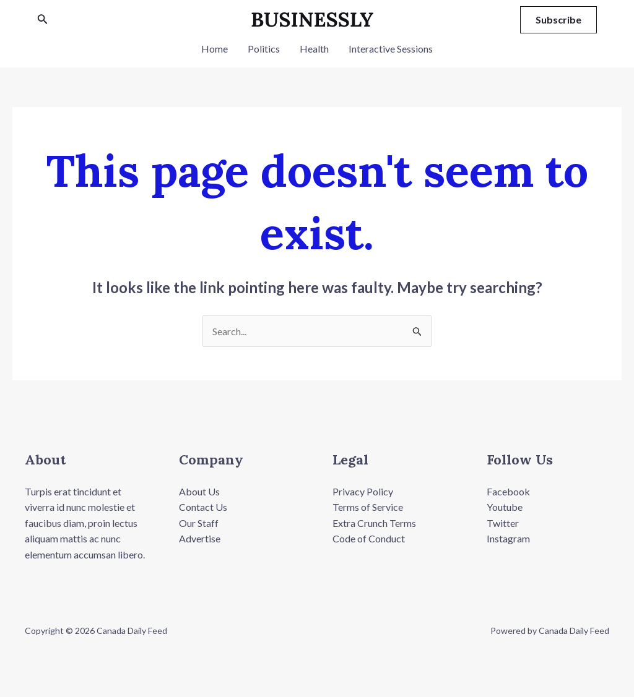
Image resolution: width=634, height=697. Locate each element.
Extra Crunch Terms (374, 523)
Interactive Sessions (391, 48)
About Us (199, 491)
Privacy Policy (362, 491)
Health (314, 48)
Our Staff (199, 523)
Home (214, 48)
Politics (264, 48)
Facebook (508, 491)
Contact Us (203, 507)
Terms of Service (367, 507)
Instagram (508, 538)
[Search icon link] (42, 20)
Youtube (505, 507)
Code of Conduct (368, 538)
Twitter (503, 523)
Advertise (199, 538)
